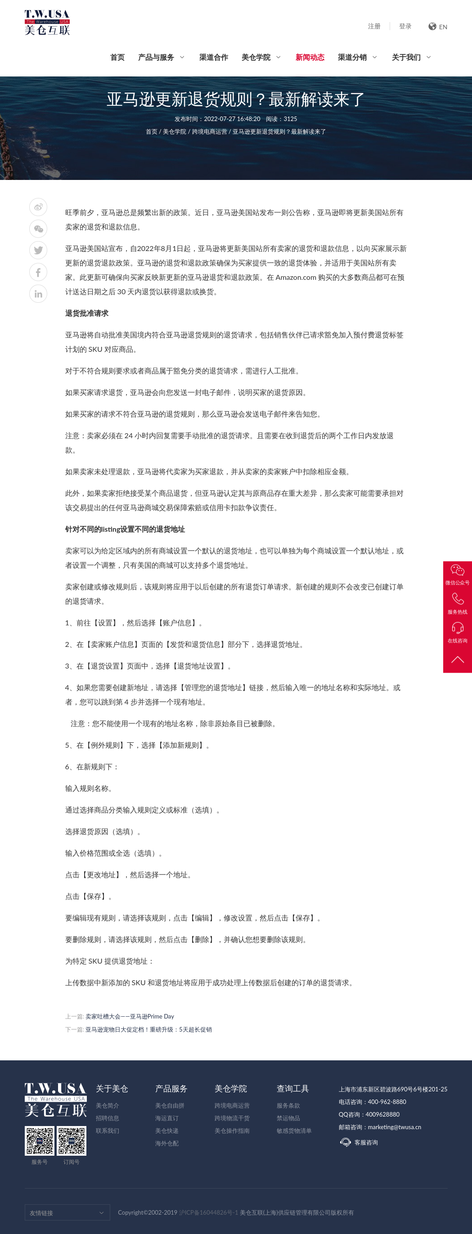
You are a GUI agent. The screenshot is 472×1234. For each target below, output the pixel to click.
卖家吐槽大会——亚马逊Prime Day (129, 1016)
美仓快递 (167, 1130)
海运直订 (167, 1118)
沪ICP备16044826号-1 (208, 1212)
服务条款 (288, 1105)
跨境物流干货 (232, 1118)
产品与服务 (156, 57)
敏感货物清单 (294, 1130)
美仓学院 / (177, 131)
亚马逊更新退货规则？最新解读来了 (279, 131)
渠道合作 (213, 57)
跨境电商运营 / (212, 131)
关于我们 (406, 57)
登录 (405, 26)
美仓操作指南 (232, 1130)
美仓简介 (107, 1105)
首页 (117, 57)
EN (438, 26)
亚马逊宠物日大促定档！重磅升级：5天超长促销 (148, 1029)
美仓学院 (256, 57)
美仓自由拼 (169, 1105)
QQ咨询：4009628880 (369, 1114)
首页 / (154, 131)
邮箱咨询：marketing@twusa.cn (380, 1127)
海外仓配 (167, 1143)
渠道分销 (352, 57)
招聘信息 (107, 1118)
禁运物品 (288, 1118)
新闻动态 (310, 64)
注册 (374, 26)
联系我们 (107, 1130)
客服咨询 (358, 1142)
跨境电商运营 (232, 1105)
